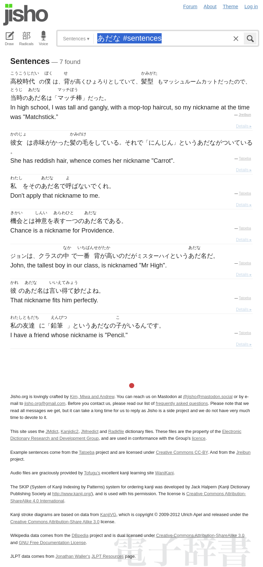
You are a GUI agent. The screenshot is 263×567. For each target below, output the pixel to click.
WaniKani (164, 472)
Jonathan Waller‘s (72, 556)
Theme (230, 6)
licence (198, 438)
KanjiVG (108, 514)
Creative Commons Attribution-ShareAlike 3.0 (200, 535)
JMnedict (89, 431)
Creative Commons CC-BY (182, 452)
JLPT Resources (107, 556)
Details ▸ (244, 126)
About (210, 6)
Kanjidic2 (69, 431)
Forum (190, 6)
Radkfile (116, 431)
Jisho (25, 15)
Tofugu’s (92, 472)
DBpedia (80, 535)
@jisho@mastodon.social (208, 396)
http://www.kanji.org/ (71, 493)
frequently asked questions (182, 403)
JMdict (52, 431)
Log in (251, 6)
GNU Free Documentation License (52, 542)
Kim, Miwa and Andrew (92, 396)
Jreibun (245, 115)
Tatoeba (245, 158)
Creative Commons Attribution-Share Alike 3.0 (54, 521)
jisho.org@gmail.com (44, 403)
